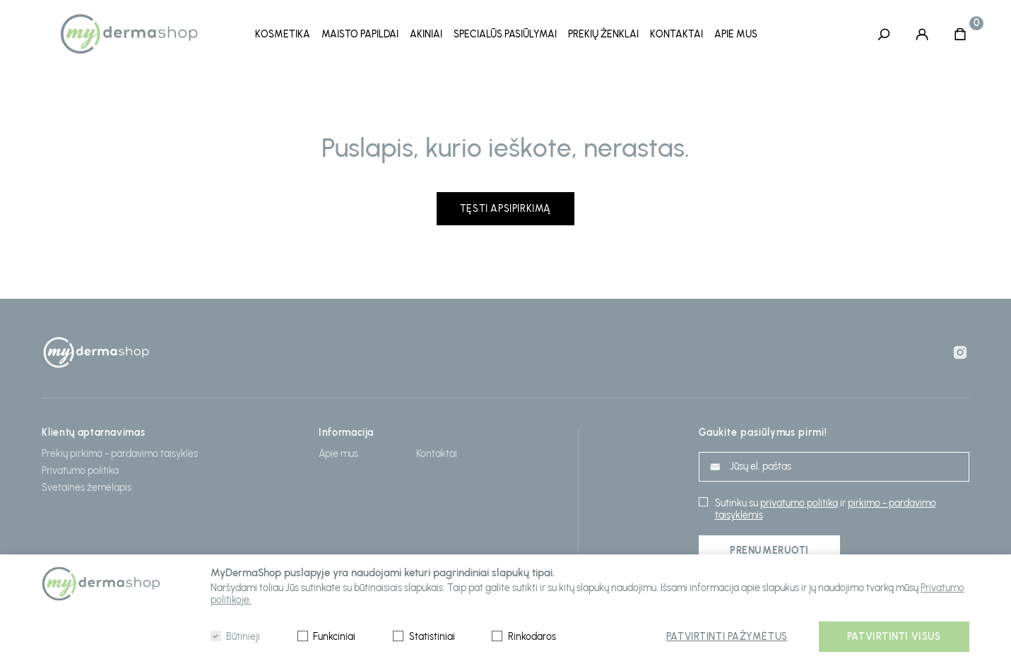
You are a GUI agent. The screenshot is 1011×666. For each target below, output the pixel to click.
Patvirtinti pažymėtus (727, 637)
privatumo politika (799, 501)
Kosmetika (282, 34)
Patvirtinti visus (894, 637)
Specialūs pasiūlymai (505, 34)
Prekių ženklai (603, 34)
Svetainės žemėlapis (86, 486)
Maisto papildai (359, 34)
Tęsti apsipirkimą (505, 207)
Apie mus (735, 34)
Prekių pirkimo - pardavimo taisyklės (120, 452)
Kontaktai (676, 34)
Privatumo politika (80, 469)
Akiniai (426, 34)
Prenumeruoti (769, 548)
